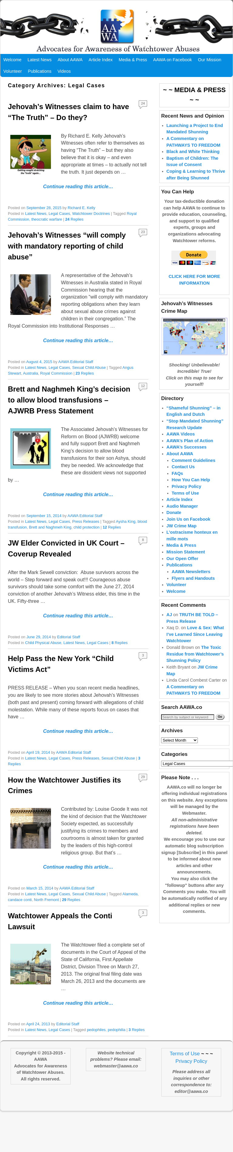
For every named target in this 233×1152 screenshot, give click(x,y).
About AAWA (70, 59)
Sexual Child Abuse (89, 367)
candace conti (20, 899)
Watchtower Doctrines (91, 213)
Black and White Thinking (193, 151)
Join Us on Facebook (189, 519)
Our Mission (209, 59)
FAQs (177, 473)
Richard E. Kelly (81, 207)
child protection (86, 527)
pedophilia (116, 1029)
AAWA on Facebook (172, 59)
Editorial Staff (68, 637)
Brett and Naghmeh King (50, 527)
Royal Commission (56, 373)
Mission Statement (186, 551)
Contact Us (183, 466)
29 (143, 777)
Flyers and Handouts (193, 578)
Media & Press (133, 59)
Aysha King (125, 521)
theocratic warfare (46, 219)
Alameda (129, 894)
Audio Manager (182, 506)
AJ (169, 614)
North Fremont (46, 899)
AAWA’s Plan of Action (190, 440)
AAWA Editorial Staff (75, 361)
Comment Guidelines (193, 460)
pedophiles (96, 1029)
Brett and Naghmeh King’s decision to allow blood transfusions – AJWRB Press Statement (69, 400)
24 (143, 103)
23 (143, 232)
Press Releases (85, 521)
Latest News (40, 59)
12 (143, 386)
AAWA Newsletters (191, 571)
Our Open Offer (182, 558)
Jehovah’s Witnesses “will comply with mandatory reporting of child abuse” (67, 246)
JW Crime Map (182, 525)
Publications (40, 71)
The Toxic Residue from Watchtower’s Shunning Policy (195, 654)
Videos (64, 71)
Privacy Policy (186, 486)
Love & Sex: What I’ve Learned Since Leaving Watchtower (195, 634)
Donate (174, 512)
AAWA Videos (181, 434)
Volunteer (12, 71)
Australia (30, 373)
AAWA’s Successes (187, 447)
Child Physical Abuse (43, 642)
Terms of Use (185, 493)
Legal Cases (59, 213)
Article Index (101, 59)
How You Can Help (191, 479)
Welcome (12, 59)
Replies (74, 219)
